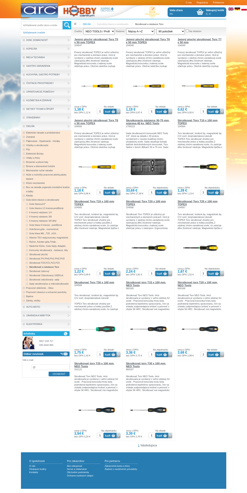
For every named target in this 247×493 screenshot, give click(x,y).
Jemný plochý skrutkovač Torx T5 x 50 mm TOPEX (96, 41)
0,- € (215, 12)
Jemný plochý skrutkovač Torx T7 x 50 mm (199, 41)
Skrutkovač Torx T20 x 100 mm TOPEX (146, 203)
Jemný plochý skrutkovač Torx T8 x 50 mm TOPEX (96, 122)
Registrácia (202, 2)
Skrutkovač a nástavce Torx (149, 24)
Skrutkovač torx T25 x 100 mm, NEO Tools (94, 365)
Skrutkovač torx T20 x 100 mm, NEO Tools (198, 284)
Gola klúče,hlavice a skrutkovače (112, 24)
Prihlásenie (218, 2)
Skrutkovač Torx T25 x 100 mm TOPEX (197, 203)
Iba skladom (195, 31)
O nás (189, 2)
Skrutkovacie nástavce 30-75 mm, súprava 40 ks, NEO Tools (147, 122)
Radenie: (120, 31)
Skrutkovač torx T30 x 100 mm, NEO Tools (146, 365)
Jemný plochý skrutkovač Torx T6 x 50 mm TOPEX (148, 41)
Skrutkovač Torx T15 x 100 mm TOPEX (94, 203)
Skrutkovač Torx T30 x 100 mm (94, 282)
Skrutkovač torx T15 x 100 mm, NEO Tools (146, 284)
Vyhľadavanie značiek (34, 32)
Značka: (78, 31)
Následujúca (149, 445)
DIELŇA (87, 24)
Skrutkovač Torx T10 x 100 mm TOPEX (197, 122)
